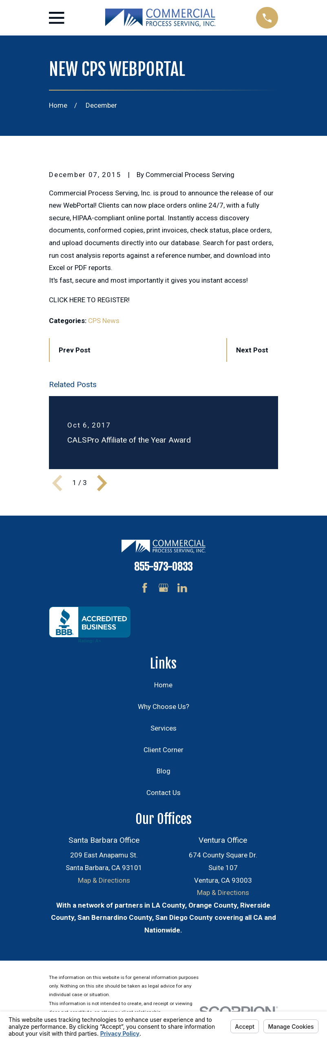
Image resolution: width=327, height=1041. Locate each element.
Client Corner (163, 750)
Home (163, 685)
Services (163, 728)
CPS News (103, 321)
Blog (163, 771)
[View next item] (102, 483)
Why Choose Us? (163, 706)
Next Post (252, 350)
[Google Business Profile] (163, 588)
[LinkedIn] (182, 588)
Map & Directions (104, 880)
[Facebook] (145, 588)
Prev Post (75, 350)
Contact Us (163, 793)
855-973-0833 (163, 566)
